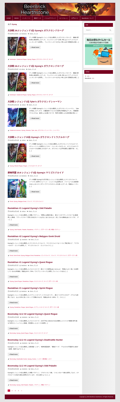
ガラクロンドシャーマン (45, 130)
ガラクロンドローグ (42, 59)
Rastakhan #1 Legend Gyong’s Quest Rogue (30, 262)
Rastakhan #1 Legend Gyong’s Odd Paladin (30, 208)
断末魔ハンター (47, 359)
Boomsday (13, 333)
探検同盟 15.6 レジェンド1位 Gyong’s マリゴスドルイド (36, 172)
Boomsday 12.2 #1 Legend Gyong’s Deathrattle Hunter (35, 340)
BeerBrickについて (88, 18)
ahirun (23, 69)
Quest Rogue (18, 281)
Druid (11, 201)
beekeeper (13, 59)
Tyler (32, 130)
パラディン (37, 229)
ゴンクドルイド (45, 255)
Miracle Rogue (18, 166)
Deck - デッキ (34, 33)
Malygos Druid (22, 201)
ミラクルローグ (32, 166)
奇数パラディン (55, 229)
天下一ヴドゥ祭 (45, 229)
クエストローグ (38, 281)
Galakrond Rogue (22, 59)
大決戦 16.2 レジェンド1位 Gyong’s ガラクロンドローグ (36, 30)
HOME (8, 18)
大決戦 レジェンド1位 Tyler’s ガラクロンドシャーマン (35, 101)
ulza (36, 130)
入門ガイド (74, 18)
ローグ (51, 59)
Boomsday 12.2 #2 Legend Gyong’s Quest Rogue (32, 314)
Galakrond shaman (15, 130)
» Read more (35, 47)
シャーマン (56, 130)
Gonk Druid (17, 255)
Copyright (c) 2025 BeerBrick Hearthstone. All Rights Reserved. (97, 396)
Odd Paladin (17, 229)
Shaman (28, 130)
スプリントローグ (39, 307)
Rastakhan (30, 229)
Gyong (29, 59)
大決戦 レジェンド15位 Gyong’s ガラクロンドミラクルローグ (38, 137)
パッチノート (26, 18)
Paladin (24, 229)
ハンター (39, 359)
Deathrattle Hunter (22, 359)
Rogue (34, 59)
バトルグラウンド (50, 18)
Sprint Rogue (29, 307)
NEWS (16, 18)
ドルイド (29, 201)
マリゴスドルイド (38, 201)
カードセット (63, 18)
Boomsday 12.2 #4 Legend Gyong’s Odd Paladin (32, 365)
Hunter (34, 359)
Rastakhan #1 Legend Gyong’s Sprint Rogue (30, 288)
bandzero (24, 33)
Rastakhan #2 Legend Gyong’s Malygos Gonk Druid (34, 236)
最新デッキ (37, 18)
